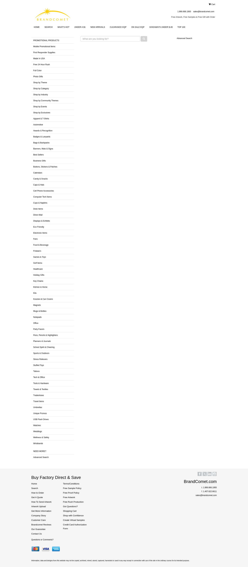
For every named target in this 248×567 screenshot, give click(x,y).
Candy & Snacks (40, 179)
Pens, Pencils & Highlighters (45, 335)
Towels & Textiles (40, 389)
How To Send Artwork (41, 502)
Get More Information (41, 511)
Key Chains (38, 281)
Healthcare (38, 269)
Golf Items (37, 263)
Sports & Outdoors (41, 353)
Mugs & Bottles (40, 311)
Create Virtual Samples (74, 520)
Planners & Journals (42, 341)
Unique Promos (40, 413)
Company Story (38, 515)
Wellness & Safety (41, 437)
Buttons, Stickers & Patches (45, 167)
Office (35, 323)
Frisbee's (37, 251)
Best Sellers (38, 155)
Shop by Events (40, 106)
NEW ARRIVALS (97, 27)
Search (34, 488)
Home (34, 483)
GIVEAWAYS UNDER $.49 (161, 27)
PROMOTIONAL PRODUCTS (46, 40)
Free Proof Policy (71, 493)
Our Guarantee (38, 529)
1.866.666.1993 (184, 11)
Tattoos (36, 371)
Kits (35, 293)
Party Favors (38, 329)
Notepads (37, 317)
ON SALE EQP (137, 27)
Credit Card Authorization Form (75, 526)
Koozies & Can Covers (43, 299)
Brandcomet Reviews (41, 524)
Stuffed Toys (38, 365)
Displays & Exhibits (41, 221)
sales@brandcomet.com (203, 11)
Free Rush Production (73, 502)
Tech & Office (39, 377)
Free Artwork (69, 497)
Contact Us (36, 534)
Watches (37, 425)
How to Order (37, 493)
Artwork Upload (38, 506)
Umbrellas (37, 407)
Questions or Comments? (42, 540)
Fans (35, 239)
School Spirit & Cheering (44, 347)
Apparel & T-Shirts (41, 119)
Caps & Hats (38, 185)
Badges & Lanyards (41, 137)
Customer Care (38, 520)
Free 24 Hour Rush (41, 64)
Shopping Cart (70, 511)
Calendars (37, 173)
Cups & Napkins (40, 203)
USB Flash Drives (41, 419)
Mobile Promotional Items (44, 46)
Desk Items (38, 209)
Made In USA (39, 58)
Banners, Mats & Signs (43, 149)
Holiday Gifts (38, 275)
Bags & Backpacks (41, 143)
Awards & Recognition (43, 131)
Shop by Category (41, 88)
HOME (37, 27)
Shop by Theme (40, 82)
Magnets (37, 305)
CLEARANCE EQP (118, 27)
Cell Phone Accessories (43, 191)
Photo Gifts (38, 76)
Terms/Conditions (71, 483)
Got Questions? (70, 506)
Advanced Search (41, 457)
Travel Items (38, 401)
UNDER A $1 (80, 27)
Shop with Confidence (73, 515)
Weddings (37, 431)
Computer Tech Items (42, 197)
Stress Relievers (40, 359)
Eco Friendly (38, 227)
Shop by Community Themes (46, 100)
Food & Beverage (40, 245)
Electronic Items (40, 233)
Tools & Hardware (41, 383)
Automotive (38, 125)
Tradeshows (38, 395)
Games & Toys (39, 257)
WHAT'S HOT (63, 27)
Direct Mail (38, 215)
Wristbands (38, 443)
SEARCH (49, 27)
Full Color (37, 70)
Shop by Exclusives (41, 113)
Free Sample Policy (72, 488)
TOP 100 (181, 27)
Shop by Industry (40, 94)
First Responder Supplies (44, 52)
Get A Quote (37, 497)
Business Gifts (39, 161)
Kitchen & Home (40, 287)
